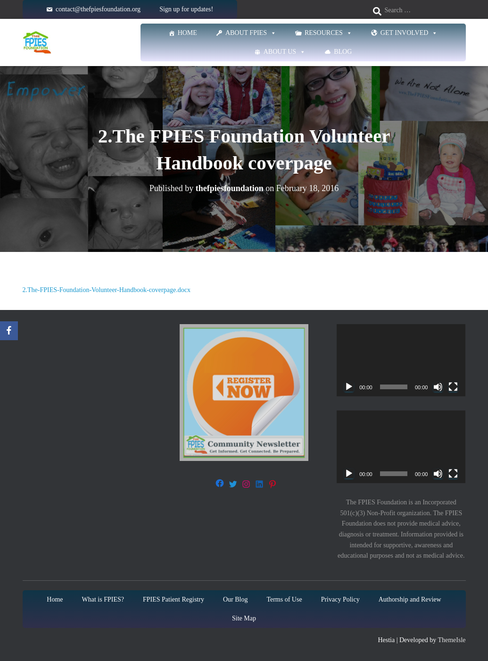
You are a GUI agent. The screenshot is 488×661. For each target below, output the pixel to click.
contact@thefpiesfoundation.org (98, 9)
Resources (328, 33)
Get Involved (409, 33)
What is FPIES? (103, 599)
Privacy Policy (340, 599)
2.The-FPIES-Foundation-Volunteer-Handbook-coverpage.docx (106, 289)
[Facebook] (9, 330)
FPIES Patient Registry (173, 599)
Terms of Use (284, 599)
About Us (285, 51)
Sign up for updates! (186, 9)
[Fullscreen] (453, 387)
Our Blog (235, 599)
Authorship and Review (410, 599)
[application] (401, 360)
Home (187, 32)
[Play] (349, 387)
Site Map (244, 618)
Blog (343, 51)
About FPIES (250, 33)
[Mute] (438, 387)
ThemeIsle (451, 640)
